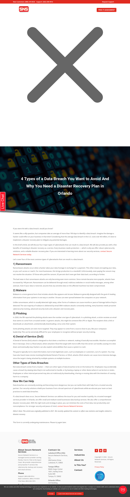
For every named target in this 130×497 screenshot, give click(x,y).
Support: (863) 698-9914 (44, 2)
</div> (15, 138)
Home (43, 10)
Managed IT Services (55, 10)
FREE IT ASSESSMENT (106, 10)
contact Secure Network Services (70, 406)
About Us (81, 10)
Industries (71, 10)
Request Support (108, 2)
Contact (92, 10)
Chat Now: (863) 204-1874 (26, 481)
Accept (51, 493)
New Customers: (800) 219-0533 (24, 2)
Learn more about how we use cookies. (70, 493)
